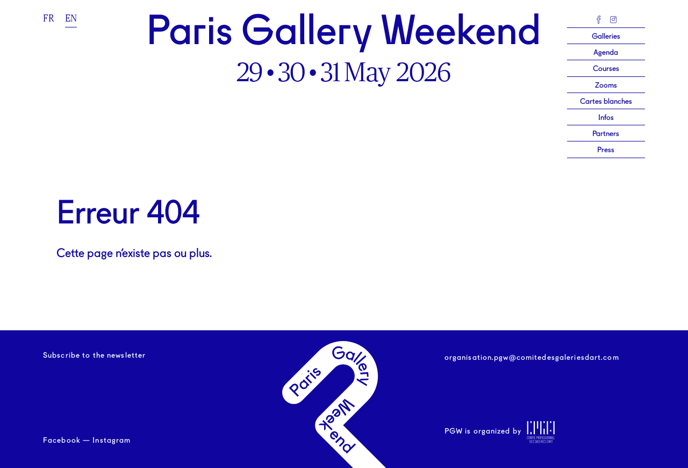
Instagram (111, 440)
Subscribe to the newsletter (94, 355)
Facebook (62, 440)
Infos (606, 118)
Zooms (606, 85)
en (71, 18)
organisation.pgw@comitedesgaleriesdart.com (532, 357)
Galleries (606, 36)
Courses (606, 69)
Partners (605, 134)
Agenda (605, 52)
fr (48, 18)
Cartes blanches (606, 101)
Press (605, 150)
